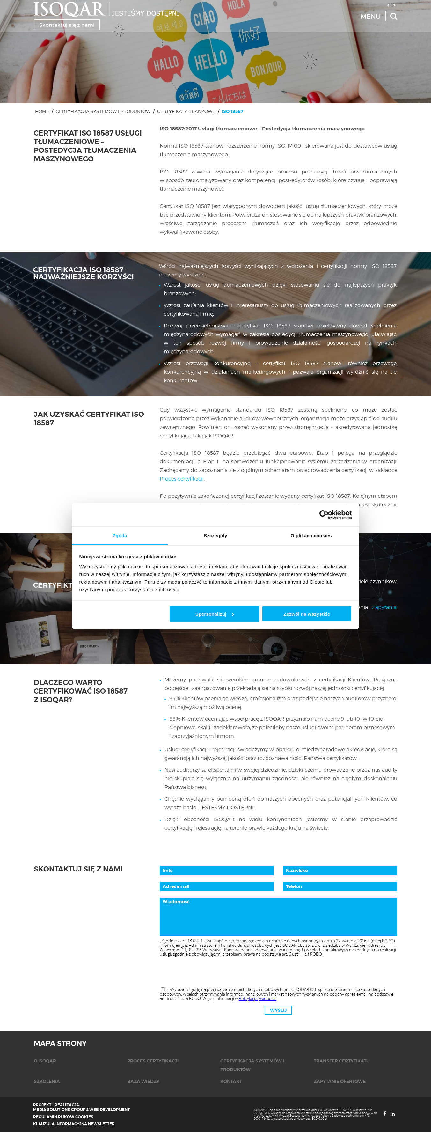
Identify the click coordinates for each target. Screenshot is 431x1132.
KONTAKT (231, 1081)
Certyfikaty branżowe (186, 111)
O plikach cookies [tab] (311, 535)
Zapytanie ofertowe (340, 1081)
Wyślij (278, 1010)
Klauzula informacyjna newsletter (74, 1124)
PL (393, 5)
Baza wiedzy (143, 1081)
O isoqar (45, 1061)
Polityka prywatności (257, 998)
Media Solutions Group (59, 1110)
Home (42, 111)
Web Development (109, 1110)
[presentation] (278, 972)
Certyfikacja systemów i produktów (103, 111)
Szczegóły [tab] (215, 535)
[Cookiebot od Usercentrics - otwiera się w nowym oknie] (324, 514)
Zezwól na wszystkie (306, 613)
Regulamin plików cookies (63, 1117)
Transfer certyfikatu (342, 1061)
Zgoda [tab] (120, 535)
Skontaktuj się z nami (67, 25)
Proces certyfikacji (182, 479)
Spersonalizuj (214, 613)
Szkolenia (47, 1081)
